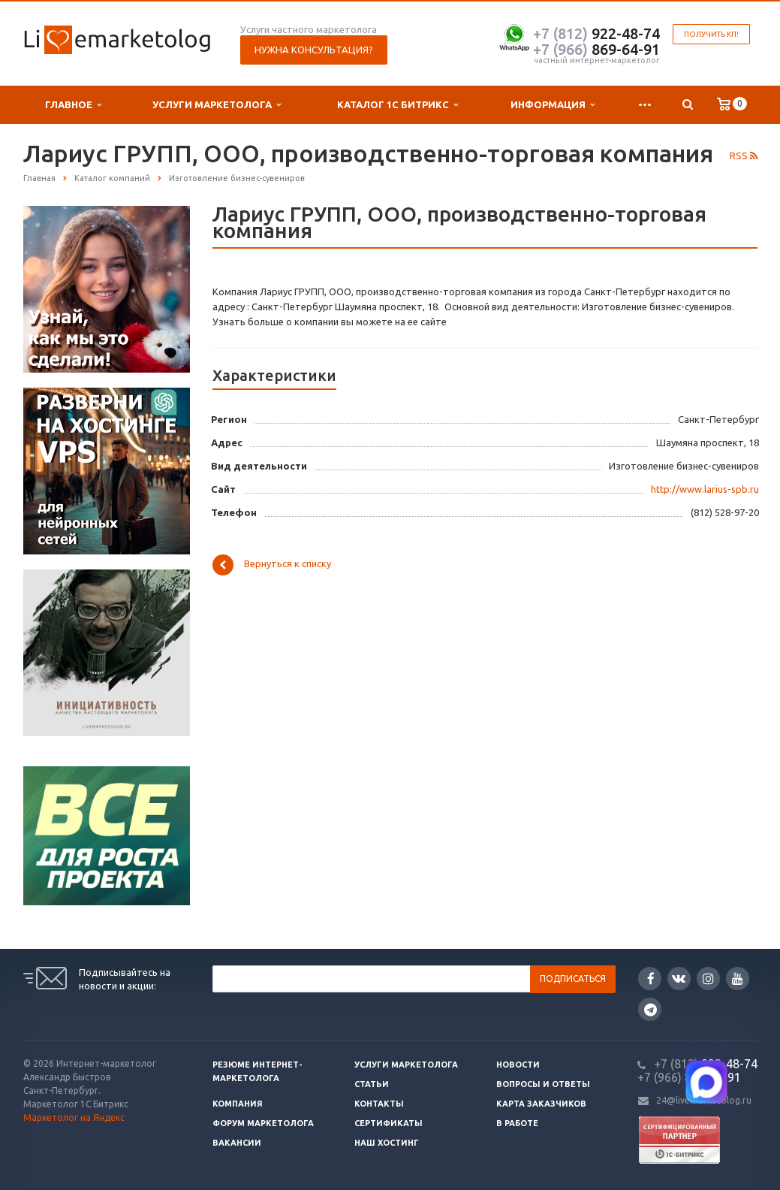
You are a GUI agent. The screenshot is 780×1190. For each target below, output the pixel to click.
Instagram (708, 978)
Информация (552, 104)
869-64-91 (596, 49)
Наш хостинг (386, 1142)
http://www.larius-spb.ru (705, 489)
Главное (73, 104)
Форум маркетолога (263, 1123)
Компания (237, 1103)
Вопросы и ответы (543, 1084)
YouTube (737, 978)
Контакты (379, 1103)
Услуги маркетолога (216, 104)
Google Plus (650, 1009)
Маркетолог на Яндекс (74, 1117)
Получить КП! (711, 34)
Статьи (371, 1084)
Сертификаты (388, 1123)
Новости (518, 1064)
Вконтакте (678, 977)
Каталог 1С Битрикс (397, 104)
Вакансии (236, 1142)
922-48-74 (596, 33)
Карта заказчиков (541, 1103)
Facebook (651, 978)
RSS (743, 155)
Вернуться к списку (271, 564)
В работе (517, 1123)
